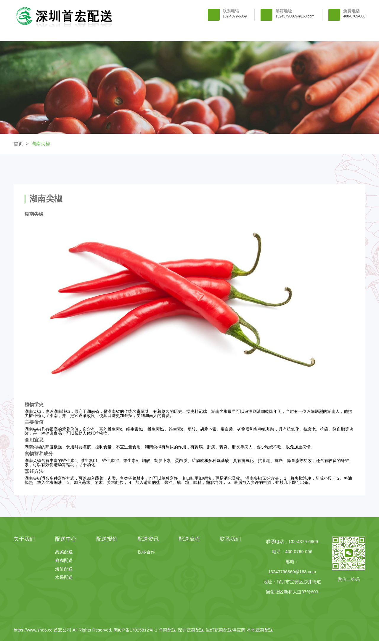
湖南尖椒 (40, 143)
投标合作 (146, 552)
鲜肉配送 (64, 560)
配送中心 (139, 34)
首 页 (39, 34)
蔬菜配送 (64, 552)
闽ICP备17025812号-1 (136, 630)
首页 (18, 143)
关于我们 (89, 34)
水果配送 (64, 577)
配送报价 (189, 34)
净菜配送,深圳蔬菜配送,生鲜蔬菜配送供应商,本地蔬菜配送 (215, 630)
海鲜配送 (64, 569)
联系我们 (340, 34)
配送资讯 (239, 34)
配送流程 (290, 34)
